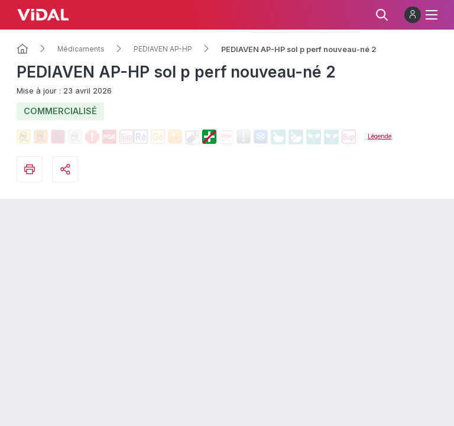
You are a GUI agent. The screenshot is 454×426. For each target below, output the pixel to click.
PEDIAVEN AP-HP (163, 49)
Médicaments (81, 49)
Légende (379, 136)
